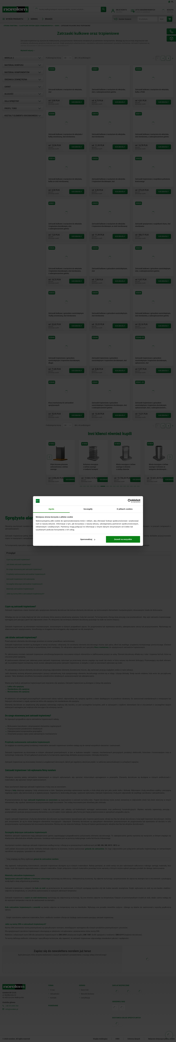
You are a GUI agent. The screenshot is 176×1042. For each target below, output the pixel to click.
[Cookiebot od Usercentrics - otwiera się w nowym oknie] (129, 501)
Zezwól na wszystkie (123, 539)
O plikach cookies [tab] (124, 509)
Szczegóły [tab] (87, 509)
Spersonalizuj (87, 539)
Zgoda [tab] (51, 509)
